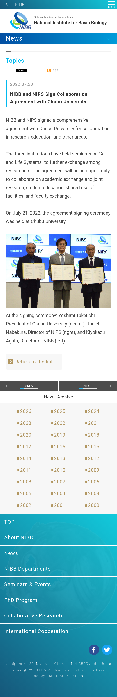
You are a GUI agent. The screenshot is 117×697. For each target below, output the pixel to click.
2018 (93, 435)
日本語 (19, 4)
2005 (25, 493)
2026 (25, 411)
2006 (93, 482)
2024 (93, 411)
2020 (25, 435)
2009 (93, 470)
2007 (59, 482)
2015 (93, 447)
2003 (93, 493)
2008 (25, 482)
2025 (59, 411)
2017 (25, 447)
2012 (93, 458)
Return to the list (34, 362)
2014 (25, 458)
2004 (59, 493)
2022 (59, 423)
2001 (59, 505)
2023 (25, 423)
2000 (93, 505)
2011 (25, 470)
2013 (59, 458)
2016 (59, 447)
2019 (59, 435)
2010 (59, 470)
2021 (93, 423)
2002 (25, 505)
